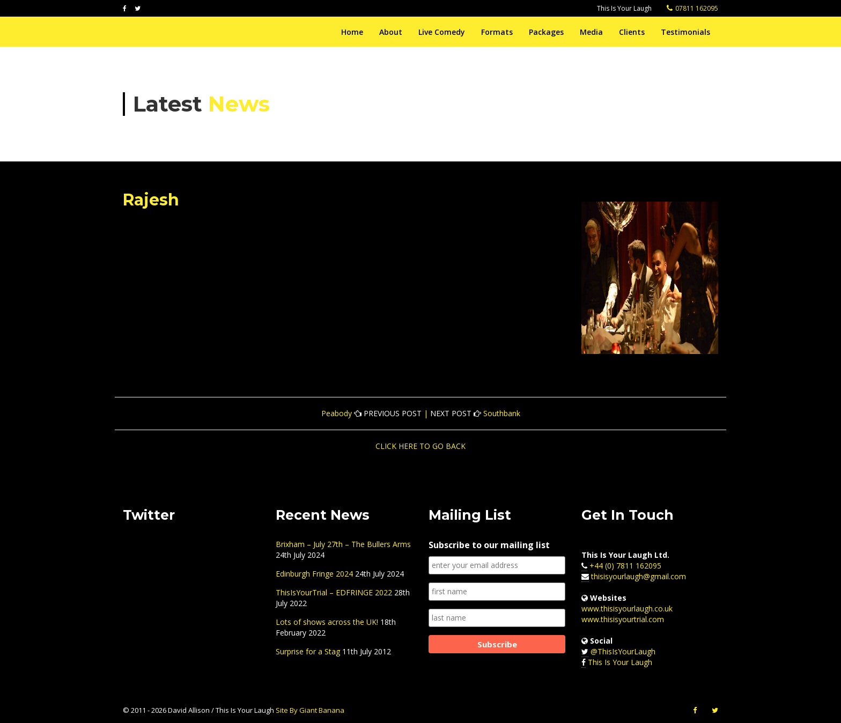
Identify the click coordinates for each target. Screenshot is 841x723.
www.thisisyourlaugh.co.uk (627, 608)
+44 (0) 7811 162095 (625, 565)
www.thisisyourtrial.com (622, 619)
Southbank (501, 413)
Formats (497, 32)
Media (591, 32)
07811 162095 (696, 8)
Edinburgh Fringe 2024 (314, 574)
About (390, 32)
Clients (632, 32)
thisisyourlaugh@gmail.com (638, 576)
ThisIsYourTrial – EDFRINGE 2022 (334, 592)
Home (352, 32)
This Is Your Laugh (620, 662)
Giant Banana (321, 710)
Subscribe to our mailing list (489, 545)
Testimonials (685, 32)
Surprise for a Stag (308, 651)
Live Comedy (441, 32)
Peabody (336, 413)
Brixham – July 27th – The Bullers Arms (343, 544)
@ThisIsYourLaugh (623, 651)
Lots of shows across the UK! (327, 622)
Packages (546, 32)
